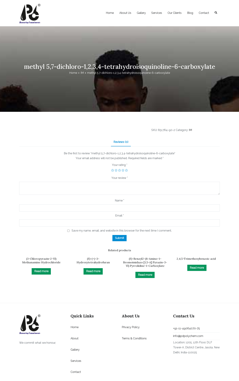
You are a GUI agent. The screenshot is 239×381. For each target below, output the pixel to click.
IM (82, 72)
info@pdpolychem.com (188, 336)
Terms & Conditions (134, 338)
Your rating (119, 165)
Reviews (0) (120, 142)
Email (119, 215)
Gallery (141, 13)
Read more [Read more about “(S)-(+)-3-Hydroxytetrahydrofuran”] (93, 271)
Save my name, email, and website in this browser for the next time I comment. (122, 230)
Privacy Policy (131, 327)
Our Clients (175, 13)
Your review (119, 178)
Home (110, 13)
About (75, 338)
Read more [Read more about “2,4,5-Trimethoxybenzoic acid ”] (197, 267)
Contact (204, 13)
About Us (125, 13)
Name (119, 200)
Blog (190, 13)
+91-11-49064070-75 (186, 328)
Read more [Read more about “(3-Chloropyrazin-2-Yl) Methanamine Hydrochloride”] (41, 271)
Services (156, 13)
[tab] (121, 142)
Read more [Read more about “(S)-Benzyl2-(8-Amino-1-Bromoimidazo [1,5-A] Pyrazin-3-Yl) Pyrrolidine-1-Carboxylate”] (145, 274)
